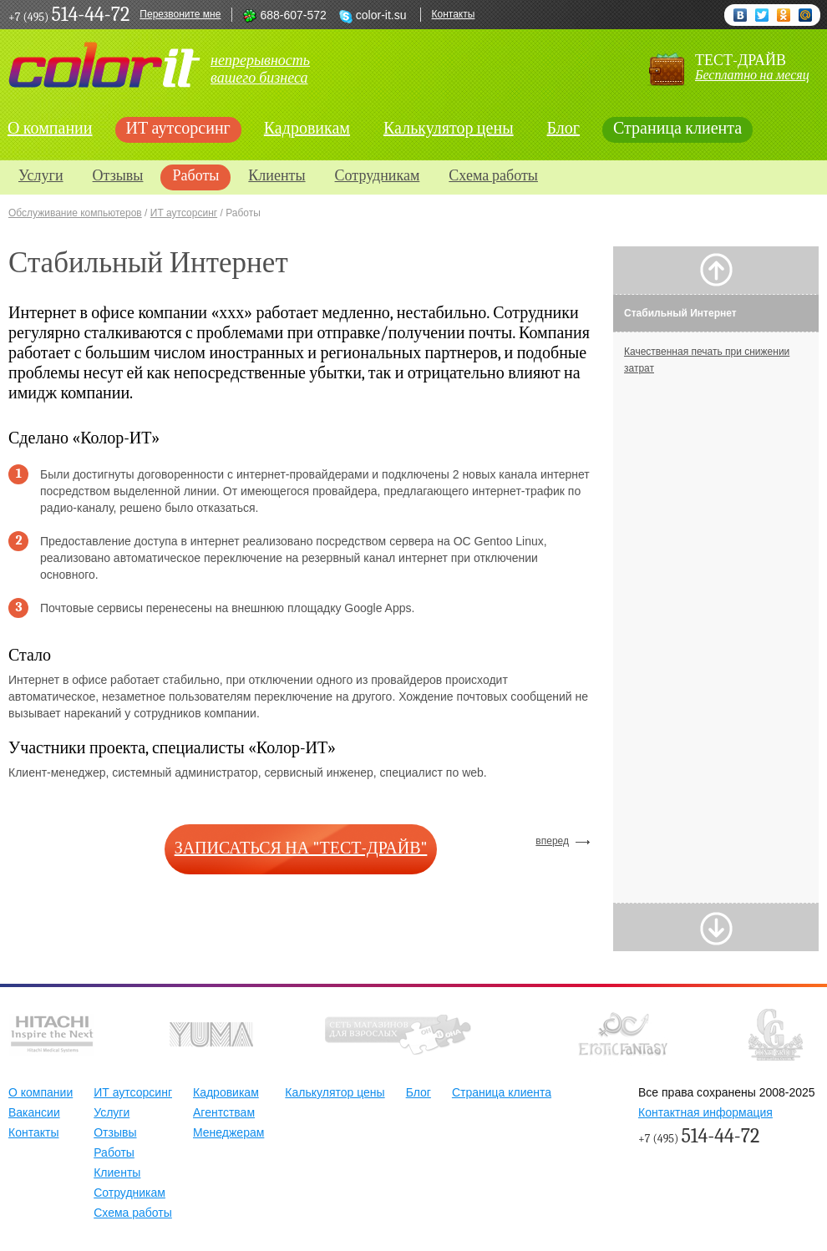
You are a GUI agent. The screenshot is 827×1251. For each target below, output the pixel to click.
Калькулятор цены (448, 128)
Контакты (453, 14)
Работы (195, 176)
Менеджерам (228, 1132)
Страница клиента (677, 128)
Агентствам (224, 1112)
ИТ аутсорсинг (178, 128)
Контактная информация (705, 1112)
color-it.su (381, 15)
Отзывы (118, 176)
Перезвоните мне (180, 14)
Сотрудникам (377, 176)
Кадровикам (307, 128)
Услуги (40, 176)
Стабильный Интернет (680, 313)
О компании (40, 1092)
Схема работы (493, 176)
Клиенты (276, 176)
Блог (563, 128)
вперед (552, 841)
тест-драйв (752, 67)
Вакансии (34, 1112)
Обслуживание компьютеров (75, 213)
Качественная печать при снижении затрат (706, 360)
